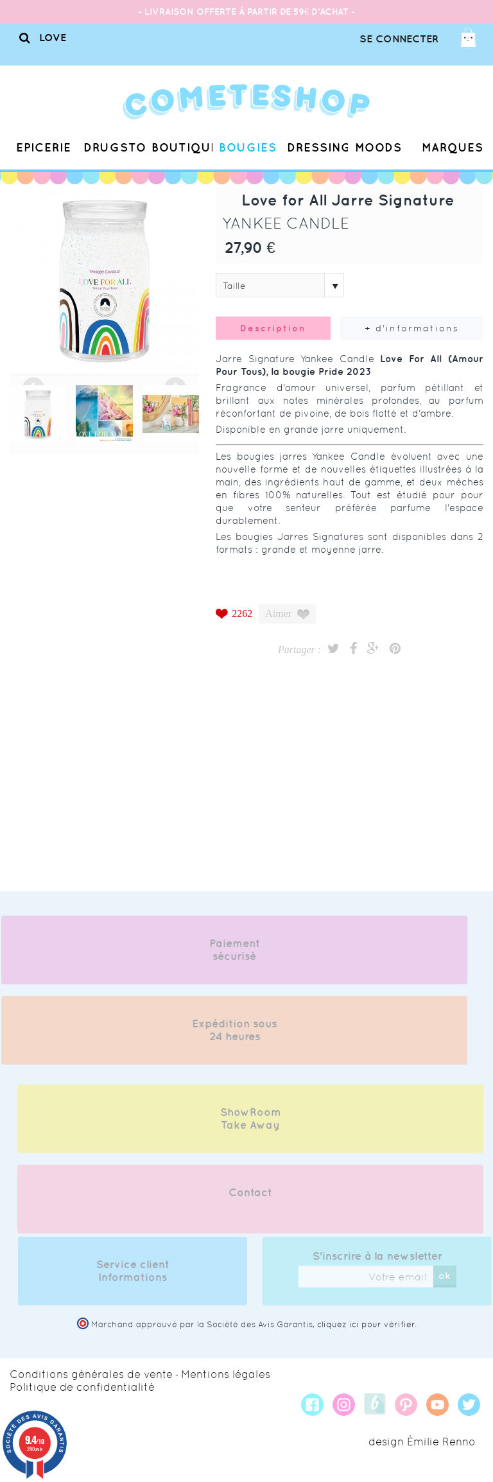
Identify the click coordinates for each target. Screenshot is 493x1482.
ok (451, 1275)
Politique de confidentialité (82, 1387)
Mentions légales (225, 1374)
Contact (250, 1198)
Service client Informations (138, 1271)
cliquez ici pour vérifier (366, 1324)
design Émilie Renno (422, 1441)
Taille (234, 286)
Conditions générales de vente (91, 1374)
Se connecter (398, 38)
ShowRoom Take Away (250, 1125)
